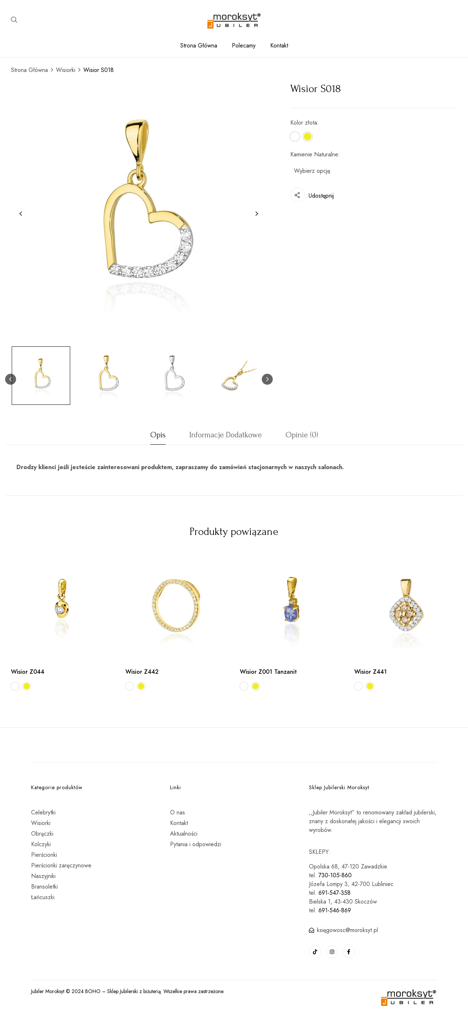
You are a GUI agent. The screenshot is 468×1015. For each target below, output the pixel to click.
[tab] (158, 437)
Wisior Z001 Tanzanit (268, 671)
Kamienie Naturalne (314, 154)
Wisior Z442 (142, 671)
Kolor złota (303, 122)
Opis (158, 434)
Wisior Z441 (370, 671)
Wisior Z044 (27, 671)
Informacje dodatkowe (225, 434)
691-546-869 (334, 910)
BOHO (93, 991)
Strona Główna (29, 70)
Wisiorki (65, 70)
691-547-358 (334, 893)
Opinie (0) (302, 434)
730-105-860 (335, 875)
